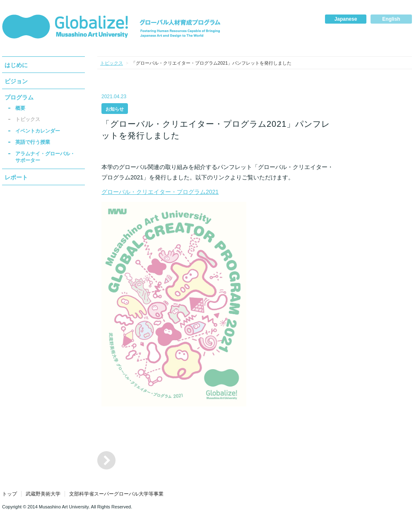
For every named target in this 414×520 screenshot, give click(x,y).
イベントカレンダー (37, 131)
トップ (9, 494)
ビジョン (16, 81)
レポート (16, 177)
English (391, 19)
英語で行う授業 (32, 142)
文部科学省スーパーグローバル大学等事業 (116, 494)
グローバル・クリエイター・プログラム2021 (160, 192)
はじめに (16, 65)
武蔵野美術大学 (43, 494)
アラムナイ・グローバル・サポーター (45, 157)
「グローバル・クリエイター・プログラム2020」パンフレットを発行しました (106, 460)
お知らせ (115, 108)
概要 (20, 108)
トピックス (27, 119)
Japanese (346, 19)
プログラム (19, 97)
